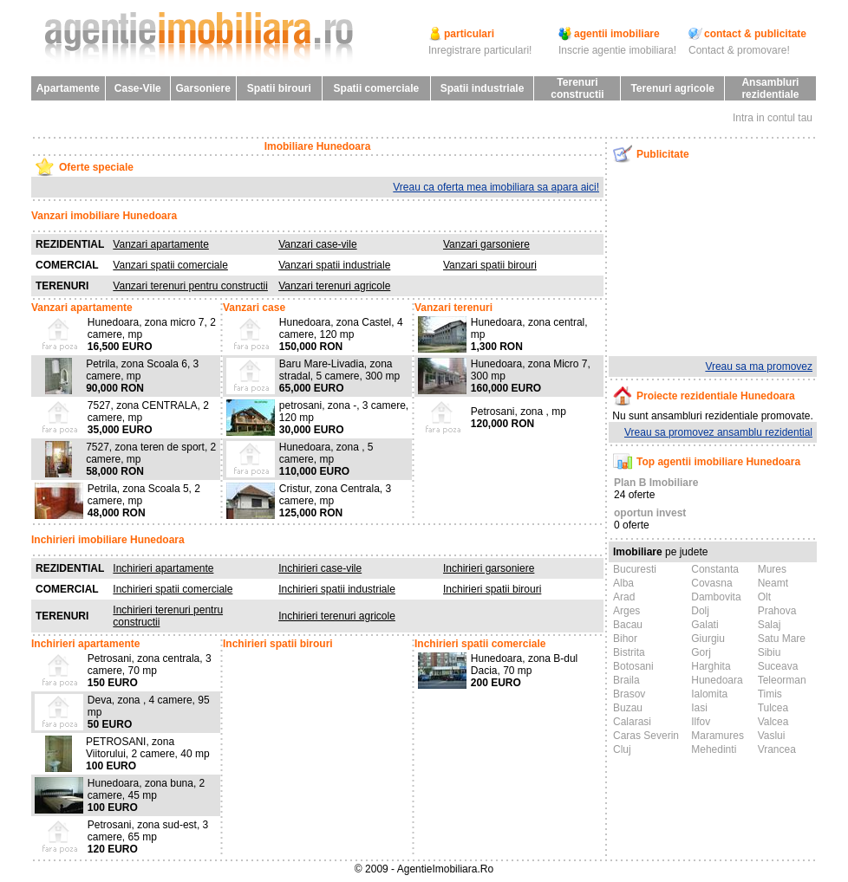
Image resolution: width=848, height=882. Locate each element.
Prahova (777, 611)
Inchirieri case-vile (320, 568)
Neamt (773, 583)
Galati (704, 625)
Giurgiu (708, 638)
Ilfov (700, 722)
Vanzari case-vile (317, 244)
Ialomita (709, 694)
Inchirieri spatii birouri (492, 589)
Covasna (711, 583)
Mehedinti (713, 749)
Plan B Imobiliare (656, 483)
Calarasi (632, 722)
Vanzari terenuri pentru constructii (190, 286)
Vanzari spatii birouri (490, 265)
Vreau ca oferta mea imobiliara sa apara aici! (496, 187)
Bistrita (629, 652)
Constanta (715, 569)
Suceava (778, 666)
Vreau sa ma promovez (758, 366)
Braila (626, 680)
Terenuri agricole (672, 88)
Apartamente (68, 88)
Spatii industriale (482, 88)
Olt (764, 597)
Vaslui (772, 736)
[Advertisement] (699, 259)
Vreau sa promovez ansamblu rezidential (718, 432)
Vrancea (777, 749)
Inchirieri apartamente (163, 568)
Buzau (628, 708)
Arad (624, 597)
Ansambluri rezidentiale (770, 88)
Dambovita (715, 597)
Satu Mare (782, 638)
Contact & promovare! (739, 50)
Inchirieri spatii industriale (336, 589)
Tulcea (773, 708)
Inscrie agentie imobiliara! (617, 50)
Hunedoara (716, 680)
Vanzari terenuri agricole (334, 286)
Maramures (717, 736)
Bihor (625, 638)
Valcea (773, 722)
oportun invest (650, 513)
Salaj (769, 625)
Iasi (699, 708)
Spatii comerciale (377, 88)
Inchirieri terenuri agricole (336, 616)
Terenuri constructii (577, 88)
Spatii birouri (279, 88)
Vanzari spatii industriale (334, 265)
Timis (770, 694)
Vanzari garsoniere (486, 244)
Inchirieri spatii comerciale (172, 589)
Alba (623, 583)
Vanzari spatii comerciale (170, 265)
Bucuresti (634, 569)
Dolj (700, 611)
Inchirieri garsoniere (488, 568)
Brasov (629, 694)
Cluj (622, 749)
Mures (772, 569)
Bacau (628, 625)
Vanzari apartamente (161, 244)
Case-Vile (137, 88)
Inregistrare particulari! (480, 50)
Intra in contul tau (772, 118)
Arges (626, 611)
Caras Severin (646, 736)
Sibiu (769, 652)
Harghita (710, 666)
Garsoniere (202, 88)
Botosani (633, 666)
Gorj (701, 652)
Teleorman (782, 680)
